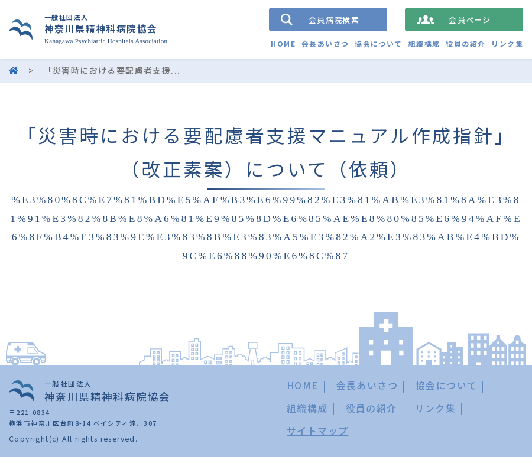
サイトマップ (317, 431)
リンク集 (507, 43)
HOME (283, 43)
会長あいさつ (325, 43)
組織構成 (424, 43)
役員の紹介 (465, 43)
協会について (378, 43)
